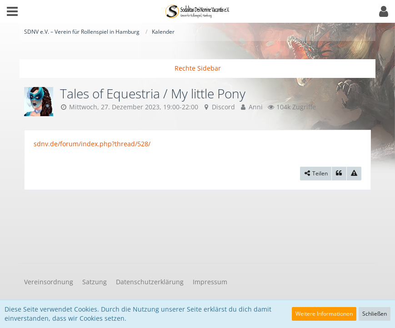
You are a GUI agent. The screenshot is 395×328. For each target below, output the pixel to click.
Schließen (374, 314)
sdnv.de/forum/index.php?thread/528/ (92, 143)
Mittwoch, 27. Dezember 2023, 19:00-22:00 (133, 106)
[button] (12, 11)
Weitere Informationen (324, 314)
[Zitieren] (339, 173)
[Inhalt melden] (354, 173)
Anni (256, 106)
